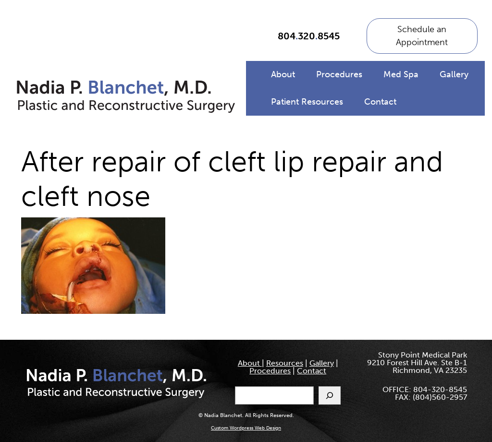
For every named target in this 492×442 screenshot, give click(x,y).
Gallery (454, 74)
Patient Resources (307, 101)
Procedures (339, 74)
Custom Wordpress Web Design (246, 428)
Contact (380, 101)
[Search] (330, 395)
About (283, 74)
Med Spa (400, 74)
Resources (284, 363)
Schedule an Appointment (422, 36)
